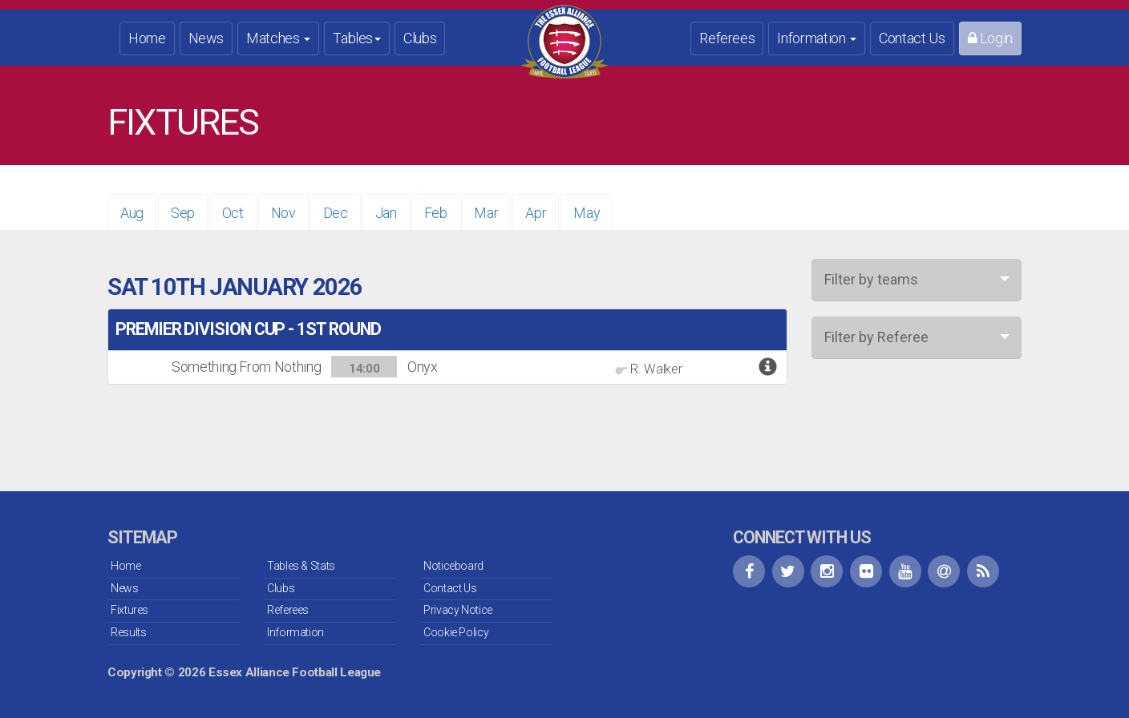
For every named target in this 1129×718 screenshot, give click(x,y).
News (206, 38)
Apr (535, 212)
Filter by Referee (876, 337)
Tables (357, 38)
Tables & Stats (301, 565)
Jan (386, 212)
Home (147, 38)
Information (816, 38)
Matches (278, 38)
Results (128, 632)
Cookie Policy (455, 632)
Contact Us (912, 38)
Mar (486, 212)
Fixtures (129, 609)
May (586, 212)
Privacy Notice (457, 609)
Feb (435, 212)
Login (990, 38)
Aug (132, 212)
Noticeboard (453, 565)
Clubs (419, 38)
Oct (233, 212)
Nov (283, 212)
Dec (335, 212)
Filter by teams (871, 279)
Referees (727, 38)
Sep (183, 212)
